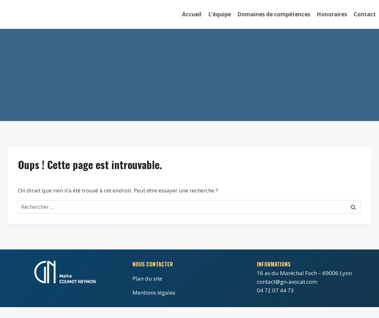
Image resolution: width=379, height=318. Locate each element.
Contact (365, 14)
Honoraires (332, 14)
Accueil (191, 14)
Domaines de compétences (273, 14)
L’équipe (219, 14)
